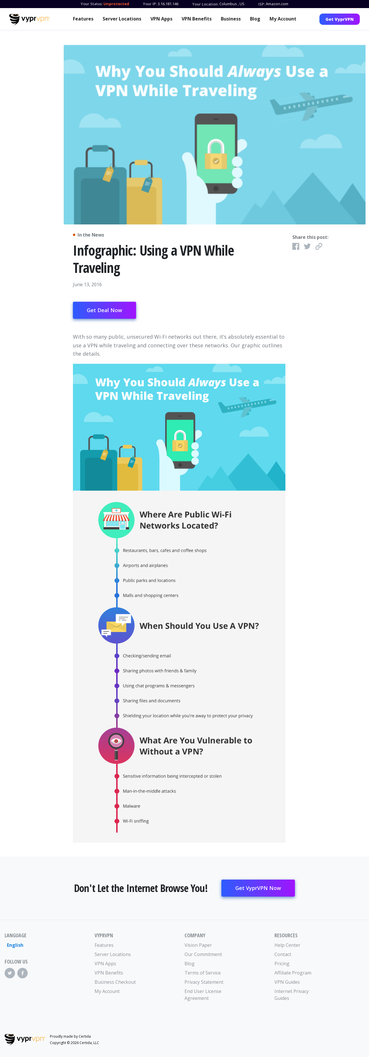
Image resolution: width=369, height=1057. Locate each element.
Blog (255, 19)
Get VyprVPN (339, 19)
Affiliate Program (292, 973)
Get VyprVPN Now (258, 887)
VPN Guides (287, 982)
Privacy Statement (203, 982)
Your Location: (205, 4)
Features (83, 19)
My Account (283, 19)
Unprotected (116, 3)
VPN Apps (161, 19)
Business (231, 19)
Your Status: (92, 3)
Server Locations (122, 19)
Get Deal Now (104, 310)
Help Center (287, 945)
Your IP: (150, 3)
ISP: (261, 4)
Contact (282, 954)
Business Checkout (115, 982)
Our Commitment (203, 954)
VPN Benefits (197, 19)
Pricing (281, 963)
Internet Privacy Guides (291, 994)
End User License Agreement (202, 994)
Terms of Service (202, 973)
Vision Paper (198, 945)
